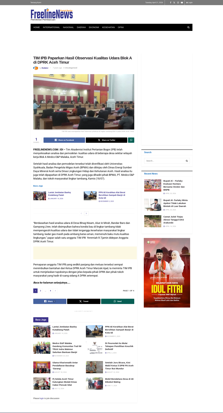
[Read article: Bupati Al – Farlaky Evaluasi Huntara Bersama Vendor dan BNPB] (152, 185)
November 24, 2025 (60, 356)
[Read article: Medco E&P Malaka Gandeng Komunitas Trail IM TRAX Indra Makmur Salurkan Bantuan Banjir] (41, 348)
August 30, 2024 (59, 372)
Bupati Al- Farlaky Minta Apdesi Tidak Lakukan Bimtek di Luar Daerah (175, 203)
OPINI (121, 27)
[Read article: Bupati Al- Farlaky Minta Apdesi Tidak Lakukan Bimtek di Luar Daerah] (152, 205)
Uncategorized (71, 68)
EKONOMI (94, 27)
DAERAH (81, 27)
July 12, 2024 (58, 389)
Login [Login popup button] (189, 3)
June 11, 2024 (111, 386)
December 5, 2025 (106, 201)
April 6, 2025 (110, 353)
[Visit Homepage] (51, 14)
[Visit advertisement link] (167, 273)
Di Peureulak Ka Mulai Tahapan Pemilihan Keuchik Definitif (119, 346)
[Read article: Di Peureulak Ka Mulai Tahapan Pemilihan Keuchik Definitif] (94, 348)
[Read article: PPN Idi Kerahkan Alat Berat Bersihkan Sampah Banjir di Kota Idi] (90, 195)
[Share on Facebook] (64, 140)
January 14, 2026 (55, 199)
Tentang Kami (35, 3)
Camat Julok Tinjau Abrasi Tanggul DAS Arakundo (173, 219)
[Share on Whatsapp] (131, 140)
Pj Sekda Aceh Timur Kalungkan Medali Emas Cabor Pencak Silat (64, 382)
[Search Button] (188, 27)
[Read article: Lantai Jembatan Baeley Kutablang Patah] (39, 195)
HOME (36, 27)
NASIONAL (68, 27)
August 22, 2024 (112, 372)
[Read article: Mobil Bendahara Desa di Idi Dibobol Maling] (94, 384)
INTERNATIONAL (51, 27)
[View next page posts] (86, 214)
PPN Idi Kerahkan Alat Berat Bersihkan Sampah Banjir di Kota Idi (112, 195)
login (42, 398)
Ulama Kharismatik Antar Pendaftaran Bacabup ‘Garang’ (65, 366)
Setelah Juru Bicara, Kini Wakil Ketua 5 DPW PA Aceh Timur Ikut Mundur (119, 366)
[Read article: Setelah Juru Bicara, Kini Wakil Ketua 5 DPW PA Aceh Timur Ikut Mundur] (94, 367)
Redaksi (45, 68)
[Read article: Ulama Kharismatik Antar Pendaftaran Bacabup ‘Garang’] (41, 367)
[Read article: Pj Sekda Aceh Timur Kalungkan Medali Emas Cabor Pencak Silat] (41, 384)
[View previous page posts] (81, 214)
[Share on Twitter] (106, 140)
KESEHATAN (108, 27)
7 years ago (57, 68)
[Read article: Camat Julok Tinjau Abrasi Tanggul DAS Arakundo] (152, 221)
